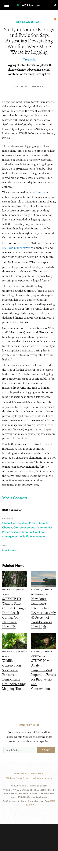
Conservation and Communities (32, 527)
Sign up (46, 750)
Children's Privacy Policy (17, 778)
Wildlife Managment (32, 536)
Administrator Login (42, 778)
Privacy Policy (37, 773)
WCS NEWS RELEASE (28, 22)
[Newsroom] (29, 4)
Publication (12, 509)
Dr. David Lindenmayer (16, 248)
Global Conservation (15, 522)
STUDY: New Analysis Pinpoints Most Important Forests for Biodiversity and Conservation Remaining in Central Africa (43, 679)
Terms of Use (20, 773)
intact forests (36, 192)
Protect (33, 522)
